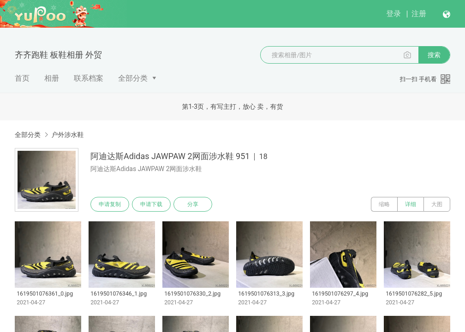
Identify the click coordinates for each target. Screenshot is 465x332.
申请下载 (151, 204)
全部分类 (133, 78)
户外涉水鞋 (67, 134)
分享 (192, 204)
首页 (22, 78)
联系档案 (88, 78)
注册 (418, 13)
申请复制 (110, 204)
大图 (436, 204)
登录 (393, 13)
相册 (51, 78)
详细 (410, 204)
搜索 (434, 55)
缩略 (384, 204)
